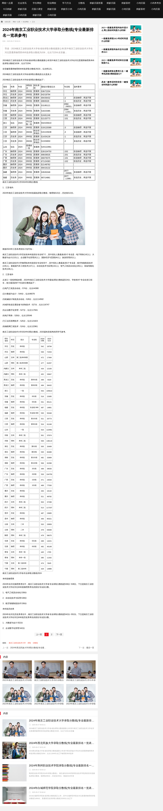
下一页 (59, 634)
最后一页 (90, 648)
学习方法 (66, 3)
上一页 (39, 634)
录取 (29, 643)
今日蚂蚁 (7, 9)
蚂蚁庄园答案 (96, 3)
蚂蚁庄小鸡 (66, 9)
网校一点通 (7, 3)
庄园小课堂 (37, 9)
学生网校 (37, 3)
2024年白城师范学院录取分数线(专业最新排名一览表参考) (62, 787)
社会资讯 (22, 3)
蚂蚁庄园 (111, 3)
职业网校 (51, 3)
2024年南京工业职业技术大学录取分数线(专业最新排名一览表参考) (62, 720)
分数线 (81, 3)
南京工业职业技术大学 (17, 643)
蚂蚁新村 (126, 3)
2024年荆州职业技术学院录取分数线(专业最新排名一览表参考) (62, 765)
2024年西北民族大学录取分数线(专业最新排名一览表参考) (35, 648)
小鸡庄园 (140, 3)
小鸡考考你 (155, 3)
